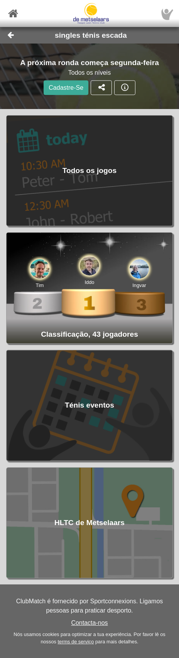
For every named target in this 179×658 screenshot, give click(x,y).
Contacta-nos (89, 622)
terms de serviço (75, 642)
